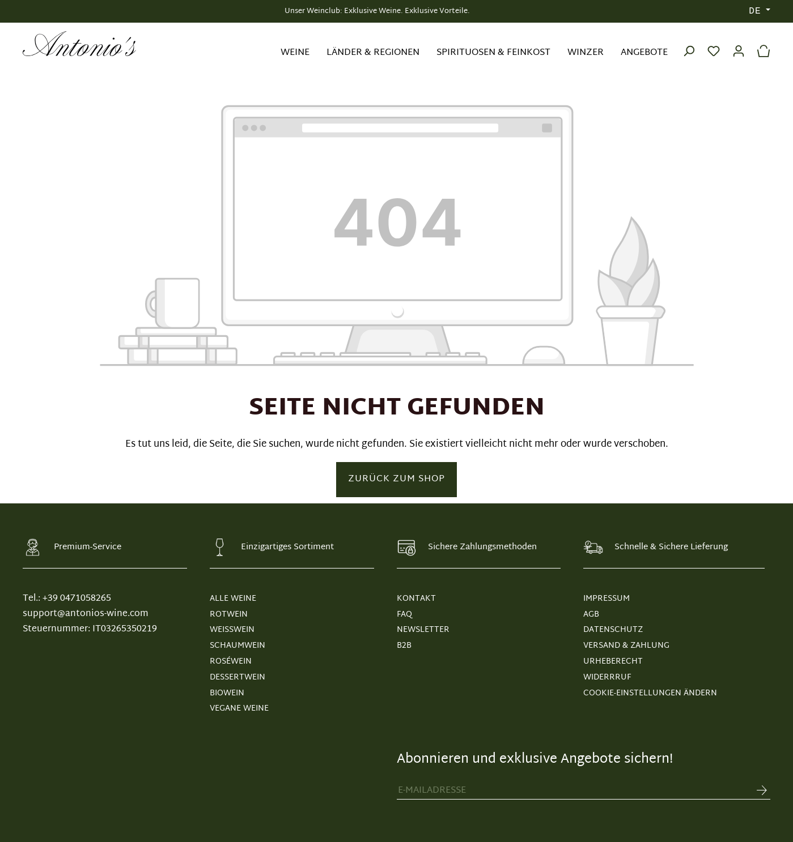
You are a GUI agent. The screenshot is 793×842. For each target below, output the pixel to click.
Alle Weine (233, 599)
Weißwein (232, 630)
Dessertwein (237, 677)
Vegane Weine (239, 709)
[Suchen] (688, 43)
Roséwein (231, 662)
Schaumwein (237, 646)
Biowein (227, 693)
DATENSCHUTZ (613, 630)
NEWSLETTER (423, 630)
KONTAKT (416, 599)
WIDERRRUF (607, 677)
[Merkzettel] (713, 43)
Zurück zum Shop (396, 479)
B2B (404, 646)
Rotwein (229, 615)
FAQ (404, 615)
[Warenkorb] (760, 43)
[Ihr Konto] (738, 43)
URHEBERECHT (613, 662)
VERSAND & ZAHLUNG (626, 646)
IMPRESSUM (606, 599)
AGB (591, 615)
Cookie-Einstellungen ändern (650, 693)
